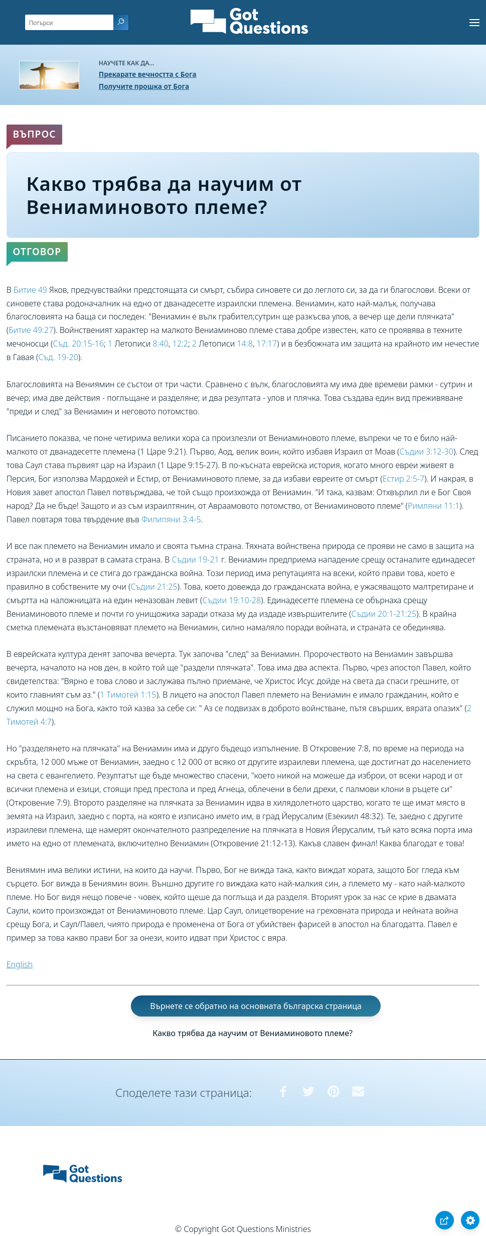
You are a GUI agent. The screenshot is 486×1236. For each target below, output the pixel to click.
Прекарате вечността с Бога (148, 74)
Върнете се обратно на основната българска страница (256, 1006)
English (20, 964)
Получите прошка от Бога (144, 86)
